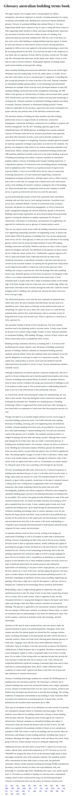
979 (29, 785)
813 (59, 788)
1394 (17, 791)
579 (6, 791)
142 (17, 785)
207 (63, 791)
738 (46, 791)
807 (57, 785)
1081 (6, 788)
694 (46, 785)
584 (12, 794)
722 (6, 785)
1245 (34, 791)
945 (35, 785)
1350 (63, 785)
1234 (52, 788)
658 (57, 791)
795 (40, 785)
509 (24, 794)
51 (29, 791)
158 (6, 794)
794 (41, 788)
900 (18, 788)
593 (40, 791)
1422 (17, 794)
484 (30, 788)
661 (64, 788)
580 (13, 788)
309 (51, 791)
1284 (23, 785)
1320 (24, 788)
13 (11, 791)
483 (12, 785)
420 (47, 788)
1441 (23, 791)
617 (36, 788)
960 (51, 785)
